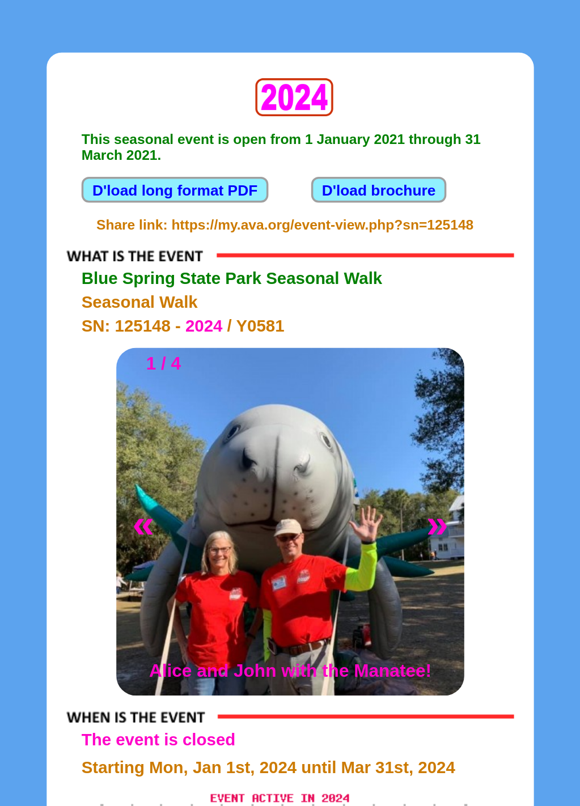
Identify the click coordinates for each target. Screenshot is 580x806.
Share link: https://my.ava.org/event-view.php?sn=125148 (284, 224)
